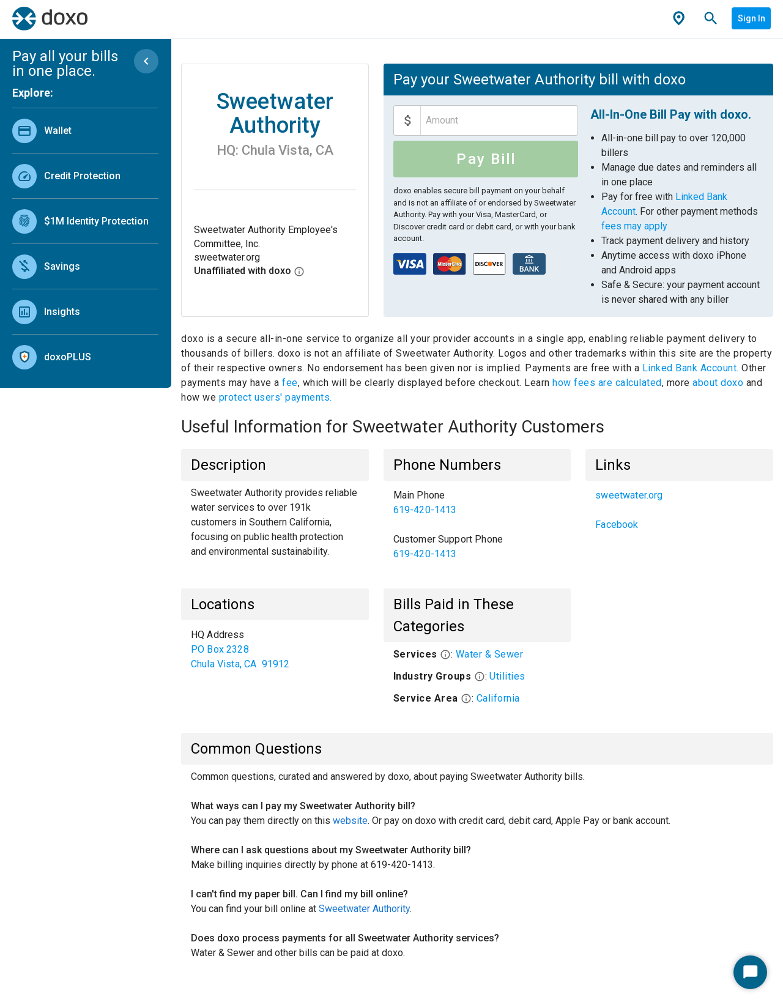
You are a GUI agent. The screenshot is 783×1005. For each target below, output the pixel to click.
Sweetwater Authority (364, 908)
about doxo (718, 382)
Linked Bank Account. (692, 368)
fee (290, 382)
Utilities (507, 676)
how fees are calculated (607, 382)
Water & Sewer (490, 654)
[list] (85, 241)
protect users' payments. (275, 397)
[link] (85, 130)
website (350, 820)
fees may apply (634, 226)
